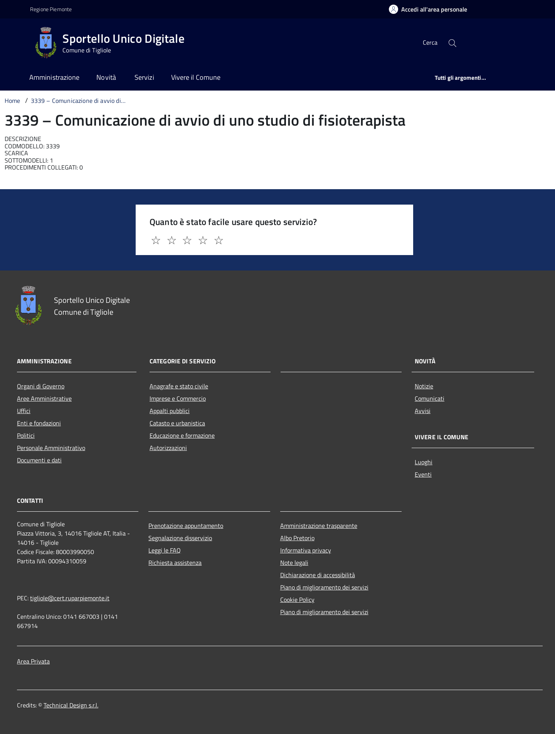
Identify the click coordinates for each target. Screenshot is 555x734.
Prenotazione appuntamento (185, 525)
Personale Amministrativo (51, 447)
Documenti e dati (39, 460)
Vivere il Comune (195, 77)
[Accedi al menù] (16, 41)
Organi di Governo (40, 386)
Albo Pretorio (297, 538)
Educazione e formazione (182, 435)
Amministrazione (54, 77)
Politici (26, 435)
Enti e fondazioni (39, 423)
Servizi (144, 77)
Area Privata (33, 661)
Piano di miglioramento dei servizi (324, 587)
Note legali (294, 562)
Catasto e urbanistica (177, 423)
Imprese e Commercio (178, 398)
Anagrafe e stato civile (179, 386)
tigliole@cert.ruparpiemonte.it (69, 598)
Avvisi (423, 410)
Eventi (423, 474)
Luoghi (423, 462)
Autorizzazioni (168, 447)
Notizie (424, 386)
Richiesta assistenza (175, 562)
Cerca (430, 42)
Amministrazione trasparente (318, 525)
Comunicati (429, 398)
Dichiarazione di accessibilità (317, 574)
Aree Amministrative (44, 398)
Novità (107, 77)
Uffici (23, 410)
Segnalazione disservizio (180, 538)
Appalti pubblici (170, 410)
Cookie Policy (297, 599)
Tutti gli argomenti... (460, 77)
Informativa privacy (305, 550)
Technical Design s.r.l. (71, 705)
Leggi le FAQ (164, 550)
